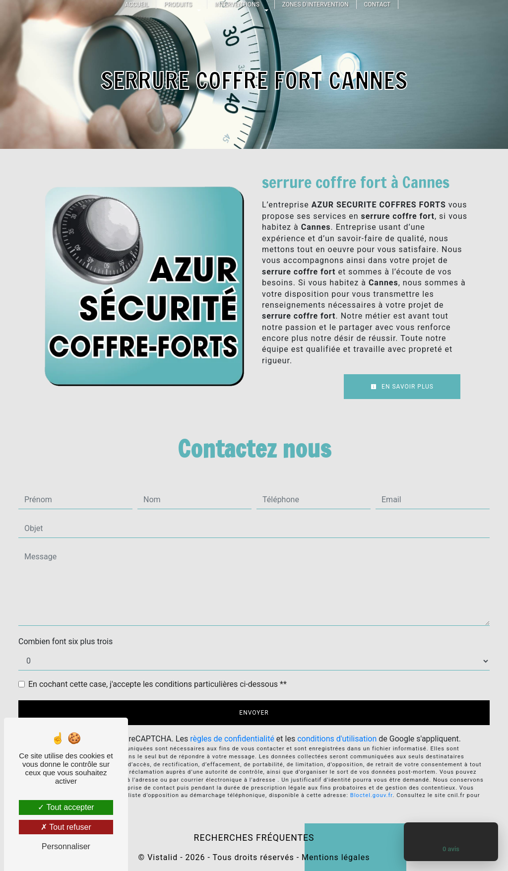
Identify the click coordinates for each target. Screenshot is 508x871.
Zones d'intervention (315, 4)
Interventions (237, 4)
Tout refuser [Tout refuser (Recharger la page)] (66, 827)
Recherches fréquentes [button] (254, 838)
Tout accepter (66, 807)
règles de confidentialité (232, 738)
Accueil (137, 4)
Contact (377, 4)
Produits (177, 4)
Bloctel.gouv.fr (371, 795)
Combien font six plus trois (65, 641)
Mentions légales (334, 857)
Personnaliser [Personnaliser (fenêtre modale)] (66, 846)
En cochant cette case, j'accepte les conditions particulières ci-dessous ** (157, 684)
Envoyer (253, 712)
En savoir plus (402, 386)
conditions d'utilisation (337, 738)
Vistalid (162, 857)
